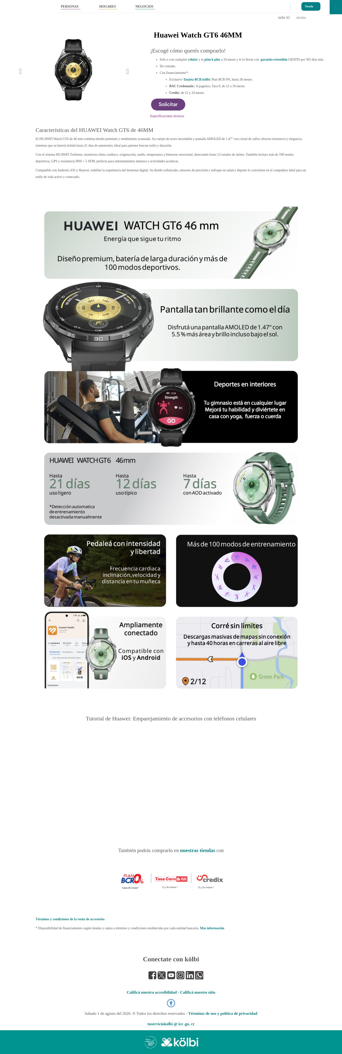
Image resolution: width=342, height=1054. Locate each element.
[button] (19, 70)
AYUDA (301, 17)
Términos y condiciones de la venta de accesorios (70, 919)
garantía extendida (274, 59)
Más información (212, 928)
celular (193, 59)
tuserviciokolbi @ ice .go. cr (171, 1024)
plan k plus (212, 59)
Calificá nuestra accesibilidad (152, 992)
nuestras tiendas (197, 850)
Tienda (309, 5)
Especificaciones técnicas (167, 116)
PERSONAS (70, 6)
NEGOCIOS (144, 6)
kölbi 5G (284, 17)
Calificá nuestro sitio (197, 992)
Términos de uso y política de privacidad (222, 1013)
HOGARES (107, 6)
